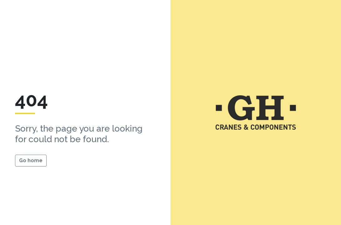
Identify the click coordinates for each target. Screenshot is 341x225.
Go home (31, 160)
